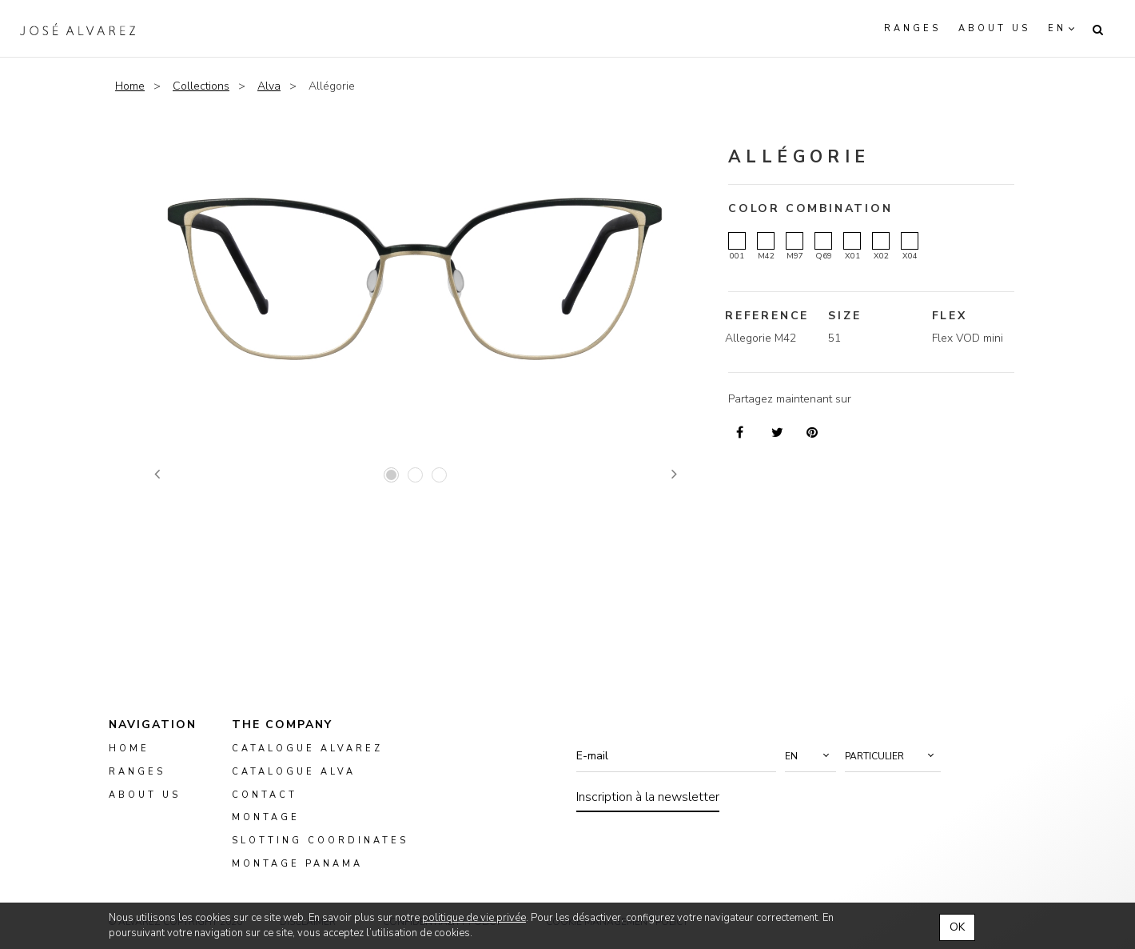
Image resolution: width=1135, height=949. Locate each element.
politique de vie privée (474, 918)
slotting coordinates (320, 841)
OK (957, 927)
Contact (264, 794)
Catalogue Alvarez (307, 749)
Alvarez (77, 29)
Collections (201, 86)
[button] (810, 756)
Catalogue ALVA (294, 772)
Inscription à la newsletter (647, 797)
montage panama (297, 864)
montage (266, 817)
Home (130, 86)
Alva (269, 86)
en (1057, 28)
